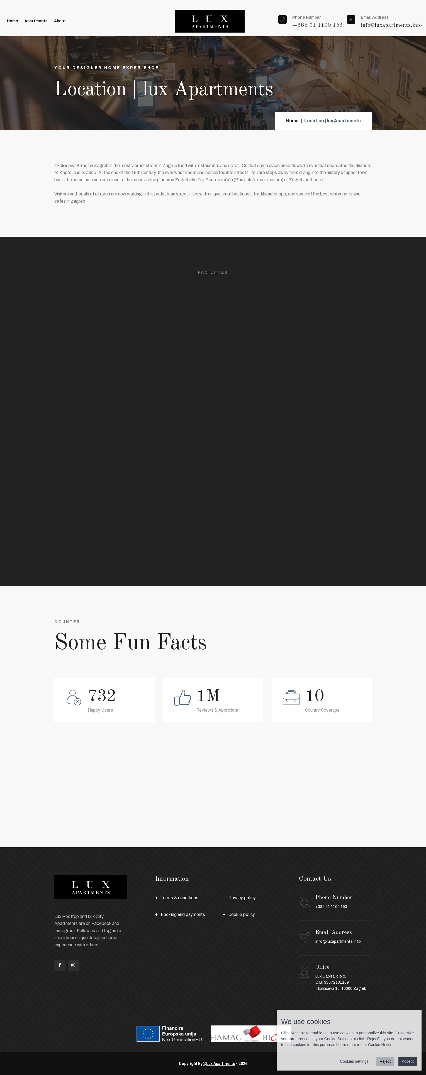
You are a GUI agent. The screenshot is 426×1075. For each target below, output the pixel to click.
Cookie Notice (380, 1044)
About (60, 21)
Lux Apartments (220, 1063)
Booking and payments (183, 914)
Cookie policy (241, 914)
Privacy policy (242, 897)
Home (12, 21)
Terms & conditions (179, 897)
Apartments (36, 21)
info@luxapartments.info (338, 941)
